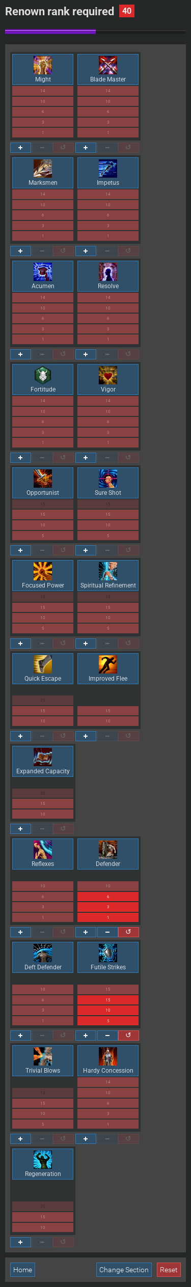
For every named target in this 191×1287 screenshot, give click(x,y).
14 (42, 91)
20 (42, 700)
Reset (169, 1270)
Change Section (124, 1270)
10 (42, 101)
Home (22, 1270)
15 (42, 504)
